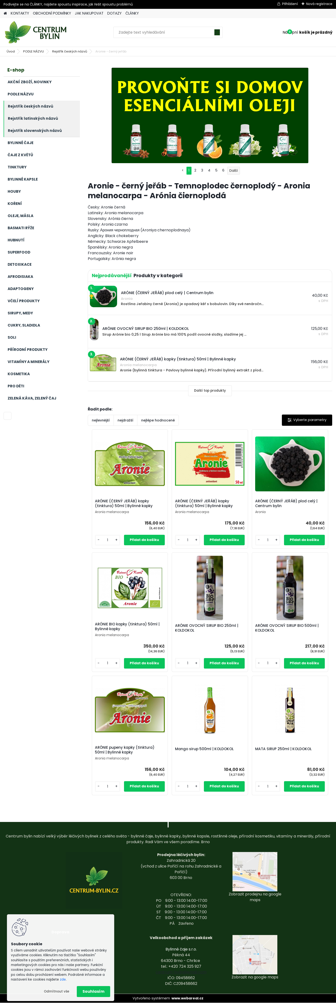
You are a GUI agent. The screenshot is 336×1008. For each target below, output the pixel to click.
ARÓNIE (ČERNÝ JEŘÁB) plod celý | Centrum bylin (238, 505)
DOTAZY (114, 13)
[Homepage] (5, 13)
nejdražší (125, 420)
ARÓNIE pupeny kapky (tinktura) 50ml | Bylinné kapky (238, 634)
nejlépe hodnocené (158, 420)
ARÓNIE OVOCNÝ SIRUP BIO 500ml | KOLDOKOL (178, 634)
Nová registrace (319, 3)
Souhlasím (93, 991)
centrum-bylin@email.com (181, 977)
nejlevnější (101, 420)
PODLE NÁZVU (33, 51)
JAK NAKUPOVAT (89, 13)
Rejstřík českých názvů (69, 51)
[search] (217, 34)
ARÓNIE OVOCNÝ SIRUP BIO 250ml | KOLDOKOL (117, 634)
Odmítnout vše (56, 991)
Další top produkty (210, 390)
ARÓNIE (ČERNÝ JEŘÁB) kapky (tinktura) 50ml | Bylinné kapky (114, 506)
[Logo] (36, 32)
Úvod (11, 51)
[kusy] (101, 545)
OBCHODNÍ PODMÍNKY (52, 13)
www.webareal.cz (187, 1003)
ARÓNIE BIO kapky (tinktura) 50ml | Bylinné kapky (299, 506)
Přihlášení (290, 3)
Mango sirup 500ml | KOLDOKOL (295, 634)
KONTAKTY (20, 13)
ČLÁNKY (132, 13)
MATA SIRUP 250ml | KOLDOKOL (203, 759)
